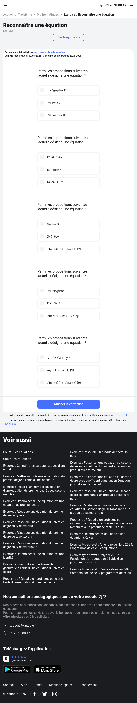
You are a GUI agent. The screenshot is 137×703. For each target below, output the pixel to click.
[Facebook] (34, 694)
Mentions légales (60, 685)
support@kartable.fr (23, 625)
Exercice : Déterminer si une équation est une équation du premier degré (33, 503)
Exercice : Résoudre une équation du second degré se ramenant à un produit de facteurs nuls (100, 494)
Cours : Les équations (18, 452)
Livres (38, 685)
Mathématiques (48, 14)
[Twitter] (44, 694)
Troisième (25, 14)
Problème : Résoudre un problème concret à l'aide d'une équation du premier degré (33, 580)
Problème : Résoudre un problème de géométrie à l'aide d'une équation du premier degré (33, 568)
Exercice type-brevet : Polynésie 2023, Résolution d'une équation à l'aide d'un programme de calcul (96, 558)
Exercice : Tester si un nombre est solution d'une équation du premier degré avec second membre (34, 490)
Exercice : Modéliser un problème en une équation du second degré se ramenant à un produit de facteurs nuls (100, 509)
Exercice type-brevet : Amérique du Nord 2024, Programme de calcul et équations (101, 546)
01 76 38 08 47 (115, 5)
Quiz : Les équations (17, 459)
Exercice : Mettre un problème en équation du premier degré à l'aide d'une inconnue (34, 478)
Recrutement (88, 685)
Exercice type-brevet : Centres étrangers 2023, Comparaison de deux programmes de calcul (101, 571)
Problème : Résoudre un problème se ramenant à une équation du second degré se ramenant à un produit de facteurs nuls (101, 523)
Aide (24, 685)
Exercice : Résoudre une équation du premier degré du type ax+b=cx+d (33, 545)
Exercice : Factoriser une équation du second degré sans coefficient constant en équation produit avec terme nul (100, 466)
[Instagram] (54, 694)
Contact (8, 685)
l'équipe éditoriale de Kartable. (49, 52)
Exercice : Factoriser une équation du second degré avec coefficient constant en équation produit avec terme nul (100, 480)
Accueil (8, 14)
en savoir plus (122, 415)
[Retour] (7, 5)
